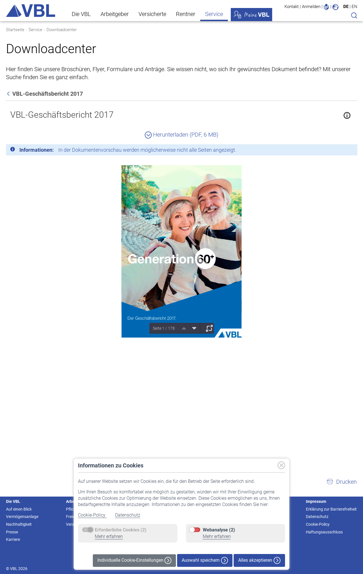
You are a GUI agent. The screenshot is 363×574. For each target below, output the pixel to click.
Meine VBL (251, 14)
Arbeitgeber (115, 14)
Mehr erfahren (109, 536)
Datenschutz (127, 515)
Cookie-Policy (92, 515)
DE (345, 6)
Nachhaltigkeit (19, 524)
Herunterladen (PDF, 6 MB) (181, 134)
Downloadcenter (62, 29)
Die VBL (81, 14)
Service (214, 14)
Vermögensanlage (22, 516)
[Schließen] (337, 150)
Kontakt (291, 6)
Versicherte (152, 14)
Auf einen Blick (19, 509)
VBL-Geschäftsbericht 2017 (62, 115)
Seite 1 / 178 (164, 328)
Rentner (185, 14)
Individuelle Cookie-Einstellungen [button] (134, 560)
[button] (341, 481)
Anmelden (311, 6)
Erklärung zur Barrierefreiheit (331, 509)
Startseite (15, 29)
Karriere (13, 539)
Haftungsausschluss (324, 532)
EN (354, 6)
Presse (12, 532)
